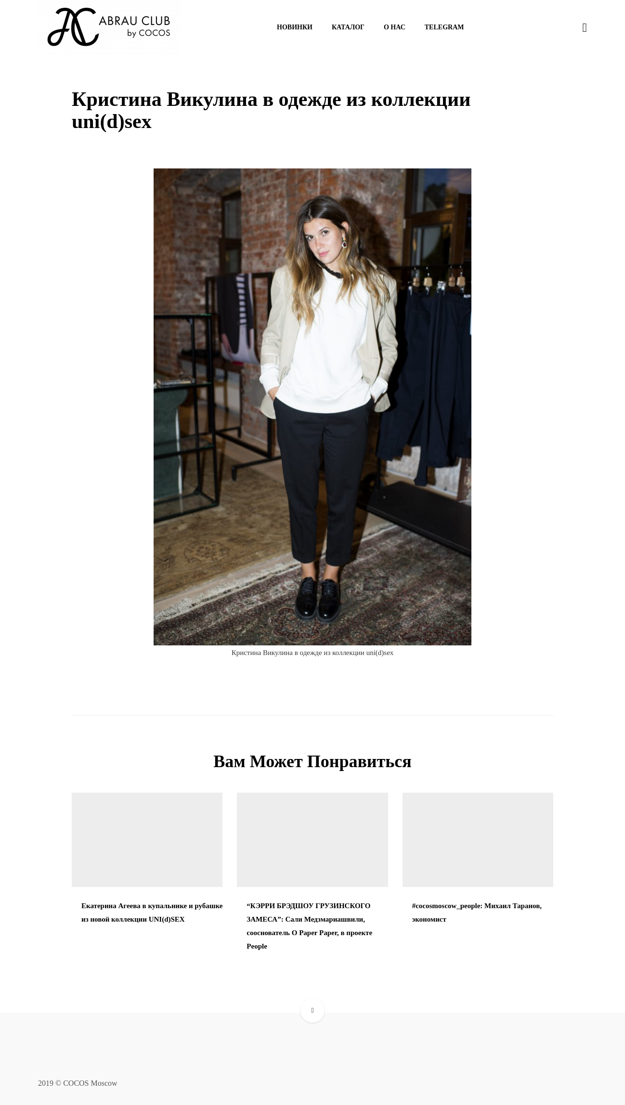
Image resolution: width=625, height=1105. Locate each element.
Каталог (348, 27)
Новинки (294, 27)
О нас (394, 27)
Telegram (444, 27)
